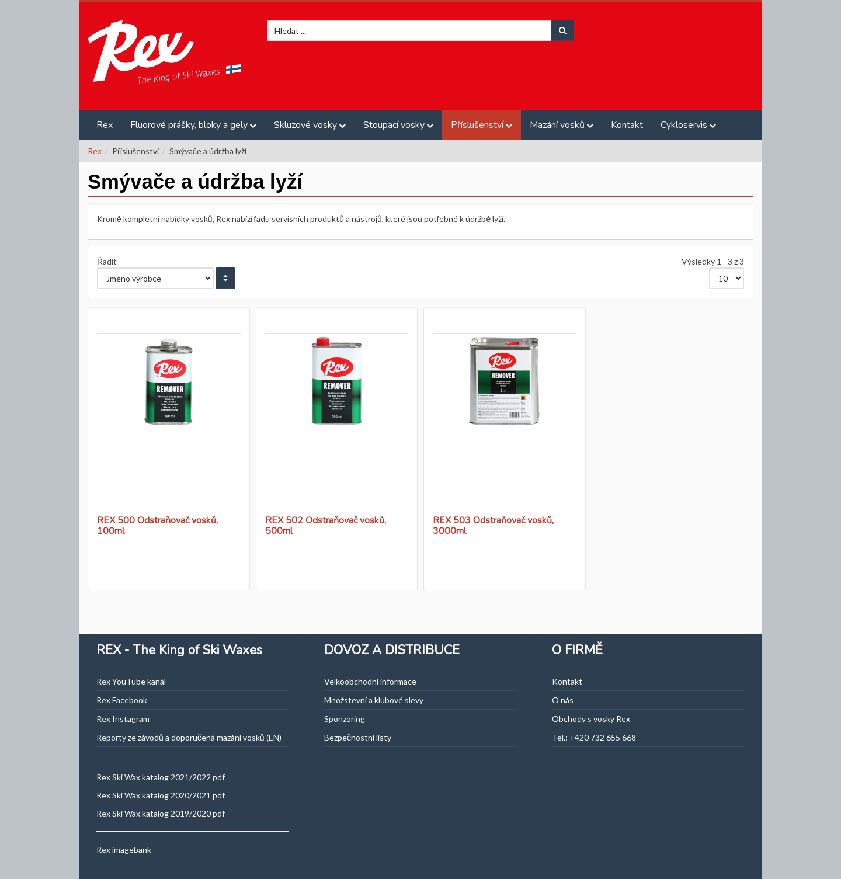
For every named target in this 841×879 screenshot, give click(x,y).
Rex (104, 125)
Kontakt (627, 125)
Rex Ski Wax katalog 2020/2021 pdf (160, 795)
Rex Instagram (123, 719)
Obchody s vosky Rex (591, 719)
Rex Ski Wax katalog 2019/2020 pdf (160, 813)
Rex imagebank (123, 849)
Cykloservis (684, 125)
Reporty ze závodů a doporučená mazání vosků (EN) (189, 737)
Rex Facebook (121, 700)
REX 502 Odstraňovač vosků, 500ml (325, 525)
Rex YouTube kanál (131, 681)
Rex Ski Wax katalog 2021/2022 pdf (160, 777)
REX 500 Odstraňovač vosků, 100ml (157, 525)
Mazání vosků (557, 125)
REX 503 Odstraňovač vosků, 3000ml (493, 525)
